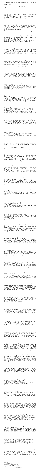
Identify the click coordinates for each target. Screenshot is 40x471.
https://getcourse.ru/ (20, 55)
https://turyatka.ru (27, 186)
